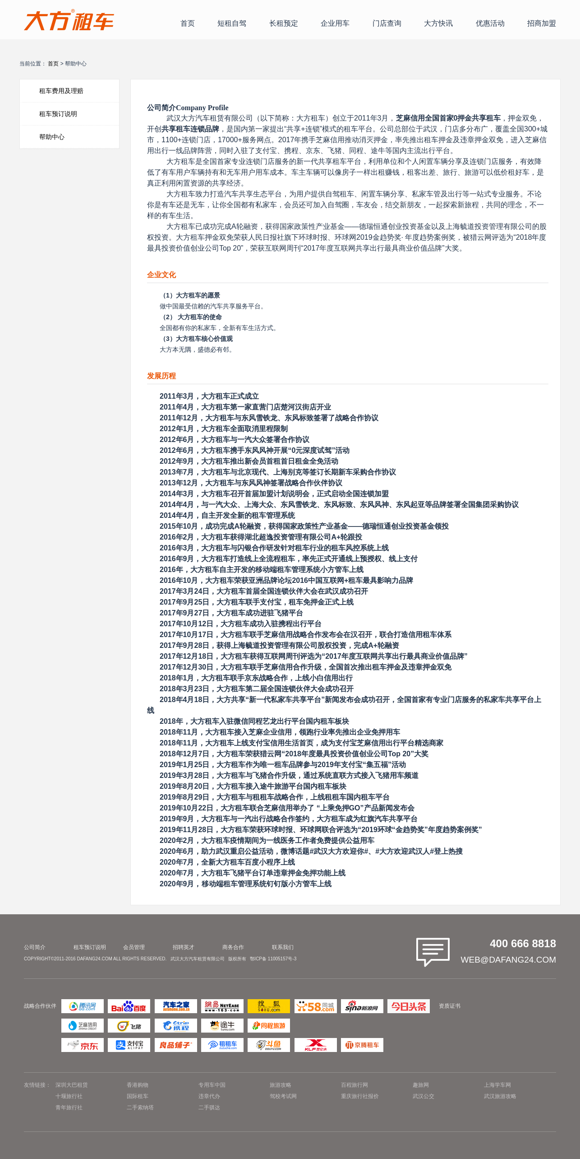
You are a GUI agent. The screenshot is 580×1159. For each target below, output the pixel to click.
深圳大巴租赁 (71, 1085)
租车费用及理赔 (61, 90)
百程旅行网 (354, 1085)
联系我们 (283, 947)
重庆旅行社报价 (360, 1096)
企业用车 (335, 23)
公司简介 (35, 947)
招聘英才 (183, 947)
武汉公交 (423, 1096)
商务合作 (233, 947)
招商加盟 (541, 23)
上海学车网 (497, 1085)
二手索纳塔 (140, 1107)
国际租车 (137, 1096)
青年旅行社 (69, 1107)
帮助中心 (51, 136)
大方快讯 (438, 23)
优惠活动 (490, 23)
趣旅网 (421, 1085)
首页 (187, 23)
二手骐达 (209, 1107)
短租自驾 (231, 23)
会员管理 (134, 947)
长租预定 (283, 23)
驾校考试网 (283, 1096)
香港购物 (137, 1085)
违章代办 (209, 1096)
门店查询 (387, 23)
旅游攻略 (280, 1085)
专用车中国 (212, 1085)
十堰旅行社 (69, 1096)
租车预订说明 (58, 113)
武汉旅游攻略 (500, 1096)
